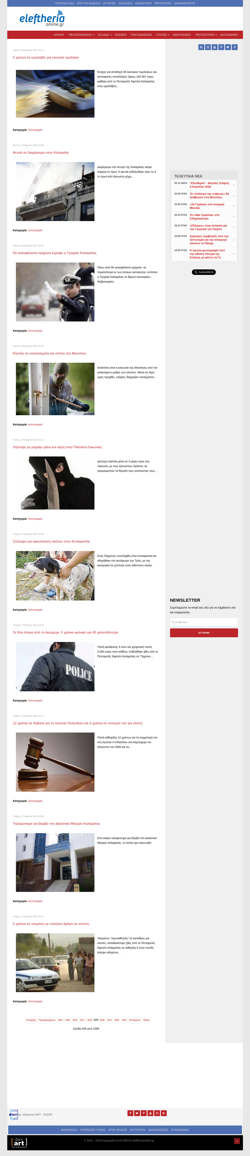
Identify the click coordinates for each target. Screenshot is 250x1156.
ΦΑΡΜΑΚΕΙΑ (69, 1135)
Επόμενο (134, 1025)
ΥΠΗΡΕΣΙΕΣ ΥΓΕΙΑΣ (93, 1135)
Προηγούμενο (47, 1025)
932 (117, 1025)
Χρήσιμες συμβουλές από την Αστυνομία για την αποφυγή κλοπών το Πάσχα (209, 240)
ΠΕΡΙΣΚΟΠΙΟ (162, 3)
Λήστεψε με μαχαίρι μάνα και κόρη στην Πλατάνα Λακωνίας (67, 446)
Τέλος (146, 1025)
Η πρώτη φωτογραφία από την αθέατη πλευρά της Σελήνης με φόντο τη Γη (207, 254)
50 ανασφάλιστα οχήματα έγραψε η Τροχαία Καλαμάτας (63, 252)
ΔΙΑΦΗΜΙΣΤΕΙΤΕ (184, 3)
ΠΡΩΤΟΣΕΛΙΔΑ (64, 3)
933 (124, 1025)
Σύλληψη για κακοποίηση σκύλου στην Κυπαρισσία (59, 541)
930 (102, 1025)
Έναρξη (31, 1025)
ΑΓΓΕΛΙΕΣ (109, 3)
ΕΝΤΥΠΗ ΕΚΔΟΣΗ (88, 3)
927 (82, 1025)
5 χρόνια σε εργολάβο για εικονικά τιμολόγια (53, 57)
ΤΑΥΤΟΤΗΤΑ (137, 1135)
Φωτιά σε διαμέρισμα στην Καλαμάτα (46, 152)
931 (109, 1025)
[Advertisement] (204, 371)
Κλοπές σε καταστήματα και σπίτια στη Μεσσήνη (57, 353)
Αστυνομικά (35, 129)
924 (60, 1025)
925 (67, 1025)
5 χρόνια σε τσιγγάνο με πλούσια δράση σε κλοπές (59, 929)
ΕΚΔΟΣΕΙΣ (125, 3)
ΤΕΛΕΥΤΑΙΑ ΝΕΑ (188, 176)
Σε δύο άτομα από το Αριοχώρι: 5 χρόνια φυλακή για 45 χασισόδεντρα (76, 632)
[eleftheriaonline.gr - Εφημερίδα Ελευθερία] (42, 19)
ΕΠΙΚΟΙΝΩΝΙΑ (180, 1135)
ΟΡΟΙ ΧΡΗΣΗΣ (117, 1135)
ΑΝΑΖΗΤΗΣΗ (143, 3)
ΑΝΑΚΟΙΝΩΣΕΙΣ (158, 1135)
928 (89, 1025)
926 (75, 1025)
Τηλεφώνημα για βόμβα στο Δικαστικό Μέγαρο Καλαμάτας (66, 829)
